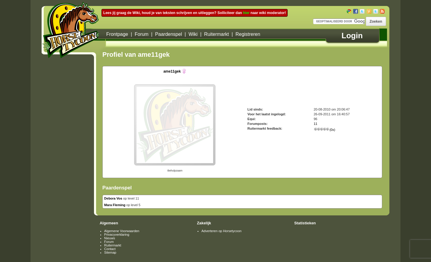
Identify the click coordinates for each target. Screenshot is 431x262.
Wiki (193, 34)
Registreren (248, 34)
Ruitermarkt (216, 34)
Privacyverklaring (116, 234)
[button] (376, 21)
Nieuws (109, 238)
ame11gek (172, 71)
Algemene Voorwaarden (121, 231)
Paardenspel (168, 34)
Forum (141, 34)
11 (315, 123)
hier (246, 13)
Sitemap (110, 252)
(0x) (324, 129)
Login (352, 35)
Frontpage (117, 34)
